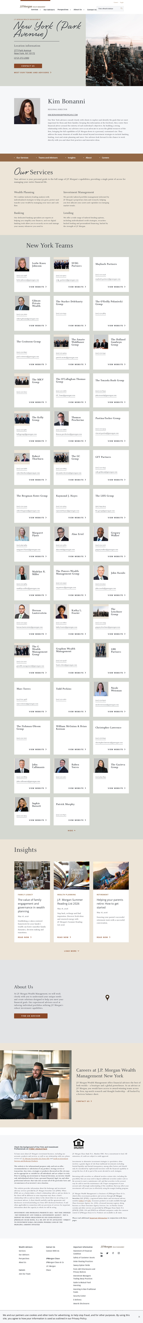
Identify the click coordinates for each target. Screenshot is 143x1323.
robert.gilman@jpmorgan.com (28, 319)
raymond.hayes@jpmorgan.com (67, 511)
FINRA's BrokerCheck (38, 1149)
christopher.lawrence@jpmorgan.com (109, 743)
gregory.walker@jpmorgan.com (106, 550)
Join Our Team (25, 1274)
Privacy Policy (79, 1318)
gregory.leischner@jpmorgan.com (107, 627)
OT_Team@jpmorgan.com (65, 395)
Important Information (98, 1218)
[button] (139, 1317)
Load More (70, 951)
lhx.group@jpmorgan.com (105, 511)
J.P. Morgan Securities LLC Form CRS (36, 1159)
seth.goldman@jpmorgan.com (106, 472)
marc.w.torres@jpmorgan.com (27, 704)
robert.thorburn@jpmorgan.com (28, 473)
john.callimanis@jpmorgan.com (28, 781)
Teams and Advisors (48, 157)
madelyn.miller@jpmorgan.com (28, 588)
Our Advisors (24, 1255)
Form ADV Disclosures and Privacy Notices (84, 1270)
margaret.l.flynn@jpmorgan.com (28, 550)
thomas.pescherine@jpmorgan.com (69, 434)
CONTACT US (28, 66)
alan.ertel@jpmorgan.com (65, 550)
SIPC (89, 1201)
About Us (79, 9)
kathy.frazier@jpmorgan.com (66, 627)
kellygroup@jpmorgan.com (27, 434)
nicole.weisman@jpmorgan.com (107, 705)
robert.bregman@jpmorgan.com (28, 511)
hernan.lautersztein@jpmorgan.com (30, 627)
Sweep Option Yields (81, 1265)
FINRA (81, 1201)
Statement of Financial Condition (82, 1252)
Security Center (79, 1296)
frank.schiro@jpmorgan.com (66, 665)
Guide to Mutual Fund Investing (82, 1284)
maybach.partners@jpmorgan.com (108, 279)
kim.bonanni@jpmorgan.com (63, 114)
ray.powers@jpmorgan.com (66, 587)
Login (122, 2)
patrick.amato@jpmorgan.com (67, 358)
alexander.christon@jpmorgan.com (68, 473)
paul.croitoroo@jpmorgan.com (28, 357)
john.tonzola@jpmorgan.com (106, 395)
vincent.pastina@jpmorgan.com (107, 433)
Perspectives (64, 9)
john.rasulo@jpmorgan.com (105, 588)
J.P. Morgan (51, 1266)
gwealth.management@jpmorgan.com (30, 666)
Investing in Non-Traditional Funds (84, 1290)
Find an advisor (30, 1016)
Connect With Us (52, 1251)
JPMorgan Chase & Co (55, 1262)
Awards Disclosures (81, 1304)
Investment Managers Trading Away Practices (82, 1277)
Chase (48, 1270)
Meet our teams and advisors (31, 72)
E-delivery (77, 1300)
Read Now (23, 937)
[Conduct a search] (105, 8)
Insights (72, 157)
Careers (116, 2)
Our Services (22, 157)
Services (36, 9)
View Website (36, 287)
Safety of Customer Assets (84, 1258)
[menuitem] (49, 9)
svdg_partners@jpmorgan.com (67, 280)
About (89, 157)
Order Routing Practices (83, 1261)
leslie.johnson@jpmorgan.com (28, 280)
